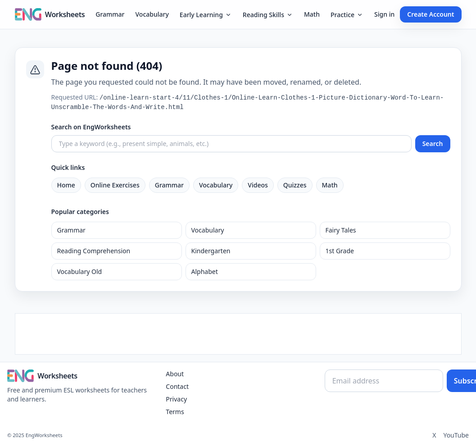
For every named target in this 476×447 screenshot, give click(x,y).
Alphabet (204, 271)
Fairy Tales (341, 230)
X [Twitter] (434, 435)
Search (432, 143)
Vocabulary (152, 14)
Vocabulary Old (79, 271)
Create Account (430, 14)
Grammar (109, 14)
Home (66, 185)
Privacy (176, 399)
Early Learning (206, 14)
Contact (177, 386)
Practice (347, 14)
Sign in (384, 14)
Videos (257, 185)
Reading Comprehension (94, 250)
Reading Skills (268, 14)
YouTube (456, 435)
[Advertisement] (238, 334)
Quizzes (295, 185)
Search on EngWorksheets (91, 127)
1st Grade (340, 250)
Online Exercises (115, 185)
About (175, 373)
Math (312, 14)
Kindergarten (211, 250)
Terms (175, 411)
